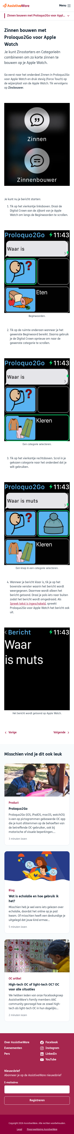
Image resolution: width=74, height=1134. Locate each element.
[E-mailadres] (37, 1089)
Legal (19, 1129)
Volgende (61, 732)
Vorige (10, 732)
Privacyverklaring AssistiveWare (42, 1129)
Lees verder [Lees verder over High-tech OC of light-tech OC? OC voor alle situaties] (37, 980)
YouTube (48, 1060)
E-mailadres (11, 1082)
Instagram (49, 1048)
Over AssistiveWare (16, 1042)
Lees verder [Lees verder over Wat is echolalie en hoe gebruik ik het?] (37, 892)
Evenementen (13, 1048)
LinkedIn (48, 1054)
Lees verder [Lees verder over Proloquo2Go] (37, 804)
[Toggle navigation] (65, 6)
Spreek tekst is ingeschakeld (28, 603)
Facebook (49, 1042)
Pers (7, 1054)
